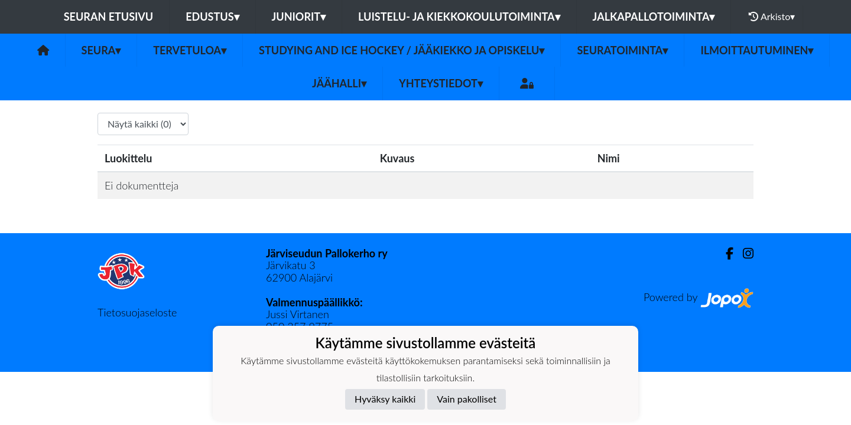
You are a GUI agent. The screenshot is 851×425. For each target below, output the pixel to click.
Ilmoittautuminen (756, 50)
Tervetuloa (189, 50)
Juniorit (299, 16)
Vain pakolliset (466, 398)
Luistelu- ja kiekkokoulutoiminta (459, 16)
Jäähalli (339, 83)
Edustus (212, 16)
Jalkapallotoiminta (654, 16)
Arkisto (772, 16)
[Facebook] (724, 253)
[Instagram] (743, 253)
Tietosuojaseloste (137, 312)
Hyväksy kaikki (385, 398)
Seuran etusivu (109, 16)
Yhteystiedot (441, 83)
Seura (101, 50)
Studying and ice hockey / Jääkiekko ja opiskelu (401, 50)
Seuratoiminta (622, 50)
